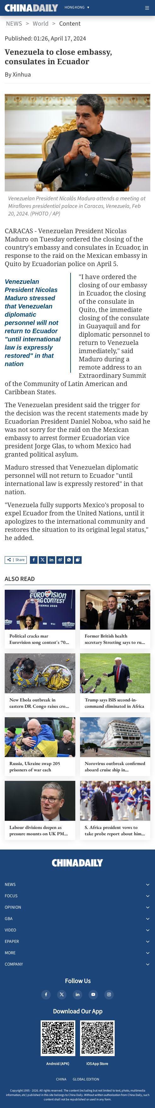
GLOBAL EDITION (86, 1079)
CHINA (61, 1079)
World (41, 23)
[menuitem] (74, 8)
